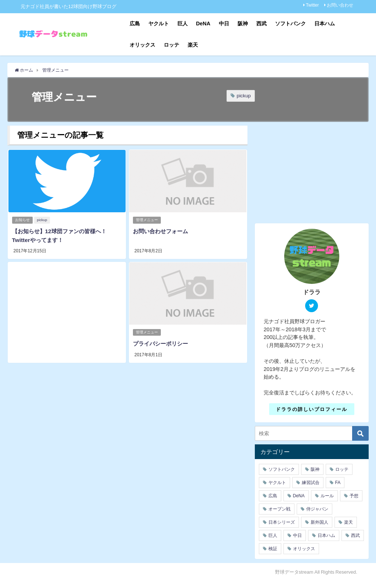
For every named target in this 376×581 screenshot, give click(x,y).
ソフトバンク (290, 23)
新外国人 (319, 522)
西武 (261, 23)
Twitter (312, 5)
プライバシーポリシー (162, 342)
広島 (135, 23)
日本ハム (324, 23)
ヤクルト (158, 23)
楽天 (193, 44)
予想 (354, 496)
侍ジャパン (317, 509)
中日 (224, 23)
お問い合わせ (340, 5)
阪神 (243, 23)
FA (338, 482)
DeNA (203, 23)
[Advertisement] (67, 311)
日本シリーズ (281, 522)
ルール (327, 496)
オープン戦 (279, 509)
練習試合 (310, 482)
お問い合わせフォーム (162, 231)
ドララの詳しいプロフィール (311, 409)
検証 (272, 548)
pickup (243, 95)
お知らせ (22, 219)
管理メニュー (147, 219)
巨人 (182, 23)
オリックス (142, 44)
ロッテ (171, 44)
